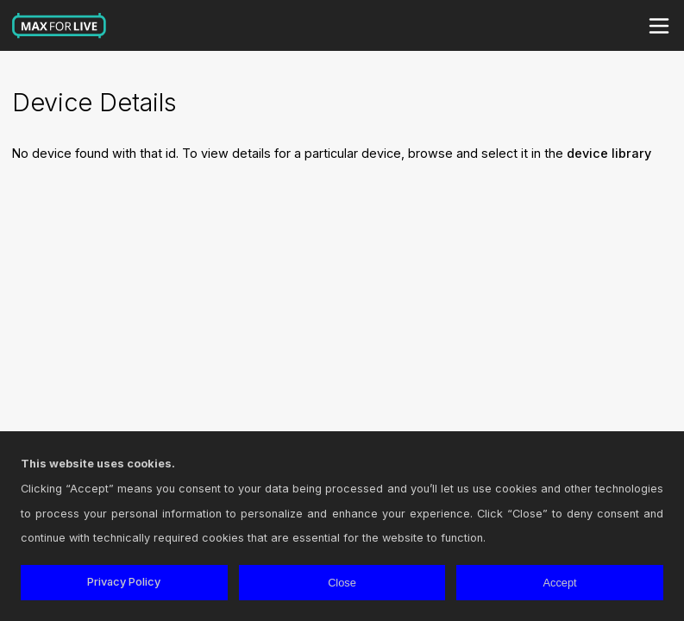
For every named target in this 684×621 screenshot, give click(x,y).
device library (609, 153)
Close (342, 582)
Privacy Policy (123, 581)
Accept (560, 582)
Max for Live (59, 26)
